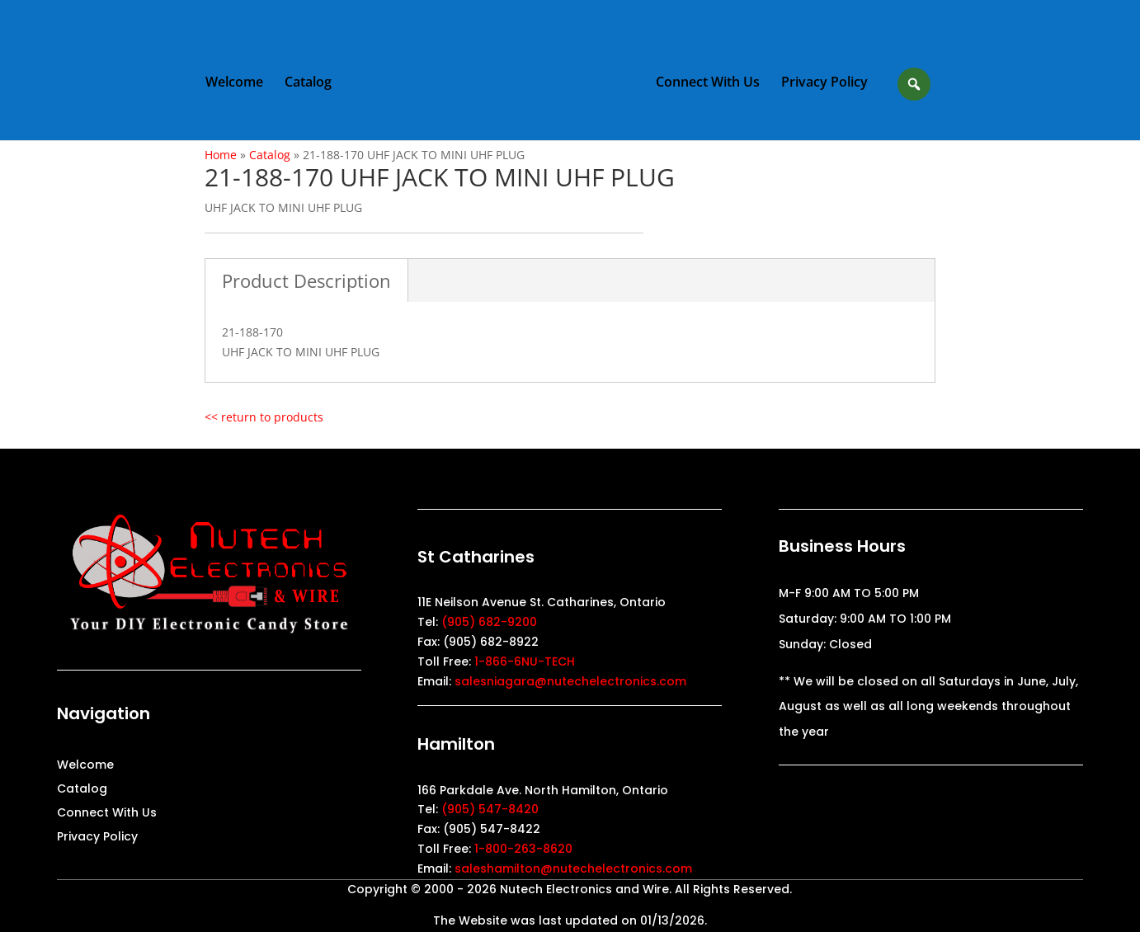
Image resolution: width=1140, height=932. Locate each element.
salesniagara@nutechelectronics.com (570, 681)
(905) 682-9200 (489, 622)
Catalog (308, 83)
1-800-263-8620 (523, 848)
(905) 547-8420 (490, 809)
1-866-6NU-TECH (524, 661)
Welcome (234, 83)
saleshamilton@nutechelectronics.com (573, 868)
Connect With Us (708, 83)
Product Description (306, 280)
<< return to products (264, 417)
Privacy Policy (824, 83)
